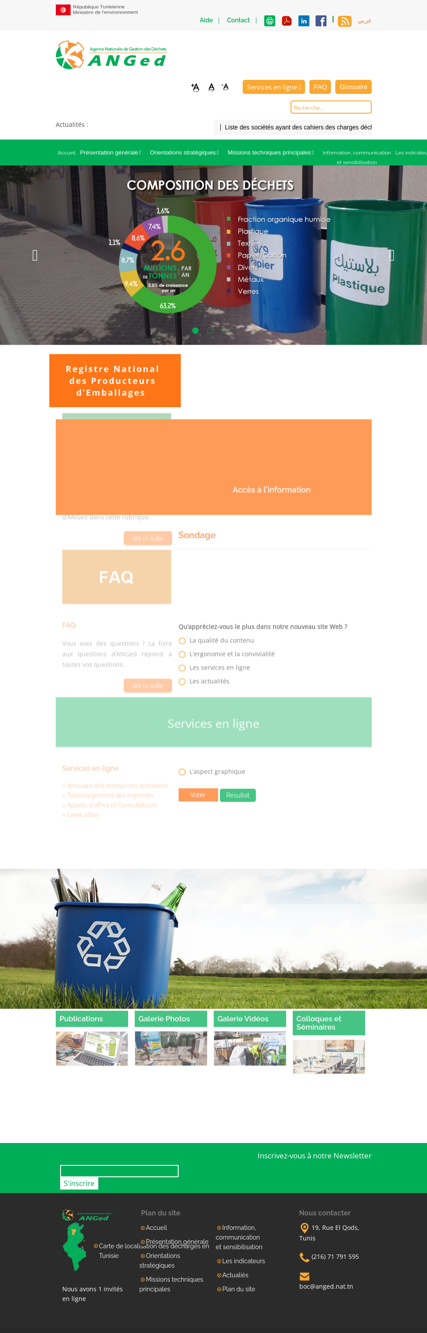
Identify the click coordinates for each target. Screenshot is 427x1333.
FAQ (320, 86)
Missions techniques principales (273, 152)
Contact (238, 20)
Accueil (67, 153)
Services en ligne (274, 86)
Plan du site (238, 1289)
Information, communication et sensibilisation (357, 157)
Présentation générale (113, 152)
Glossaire (353, 86)
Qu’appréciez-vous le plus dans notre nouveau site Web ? (263, 622)
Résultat (238, 791)
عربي (365, 20)
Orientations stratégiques (186, 152)
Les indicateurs (244, 1261)
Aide (206, 20)
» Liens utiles (80, 802)
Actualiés (235, 1275)
